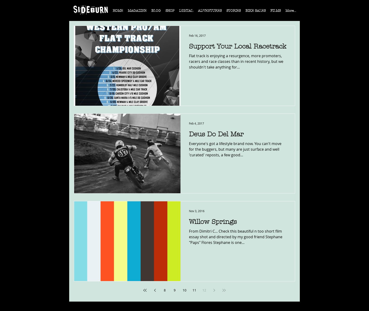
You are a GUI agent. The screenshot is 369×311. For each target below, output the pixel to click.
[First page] (145, 290)
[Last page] (224, 290)
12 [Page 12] (204, 290)
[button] (137, 12)
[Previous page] (155, 290)
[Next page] (214, 290)
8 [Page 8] (165, 290)
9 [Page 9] (175, 290)
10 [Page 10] (184, 290)
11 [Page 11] (194, 290)
